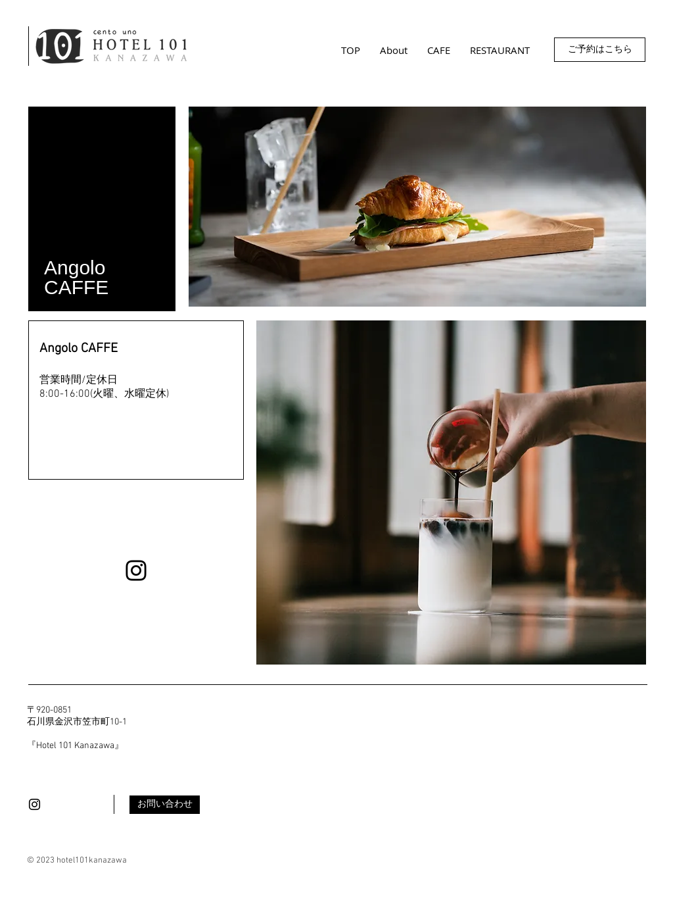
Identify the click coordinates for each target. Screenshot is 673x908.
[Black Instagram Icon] (34, 804)
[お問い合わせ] (164, 804)
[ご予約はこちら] (599, 50)
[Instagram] (136, 570)
